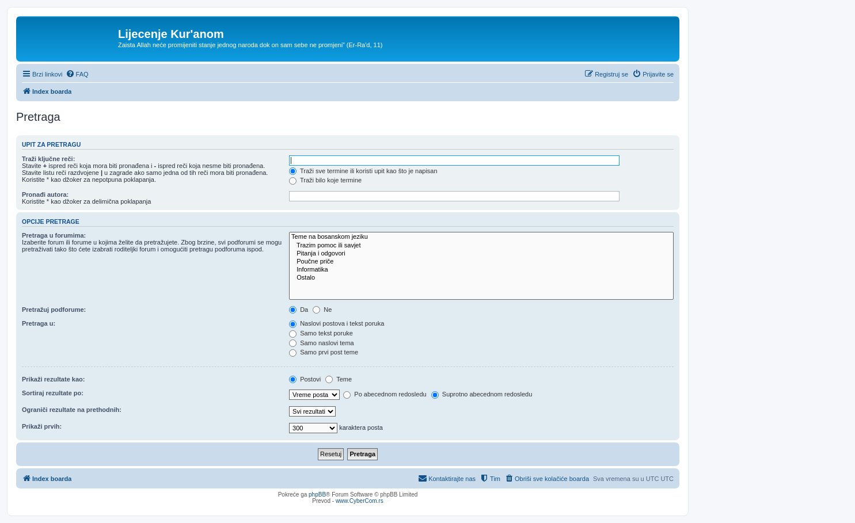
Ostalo (481, 278)
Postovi (305, 379)
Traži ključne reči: (48, 158)
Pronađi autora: (45, 194)
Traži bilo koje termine (325, 180)
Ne (322, 309)
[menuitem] (77, 74)
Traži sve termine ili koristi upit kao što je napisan (363, 170)
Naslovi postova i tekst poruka (336, 323)
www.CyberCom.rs (359, 501)
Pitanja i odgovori (481, 254)
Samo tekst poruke (321, 333)
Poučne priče (481, 262)
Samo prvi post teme (323, 352)
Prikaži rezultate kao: (53, 379)
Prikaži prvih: (42, 426)
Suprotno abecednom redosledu (482, 394)
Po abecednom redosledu (384, 394)
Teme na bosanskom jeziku (481, 237)
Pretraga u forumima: (54, 235)
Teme (338, 379)
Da (298, 309)
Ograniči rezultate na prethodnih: (71, 409)
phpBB (317, 494)
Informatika (481, 270)
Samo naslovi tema (321, 342)
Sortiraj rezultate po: (52, 393)
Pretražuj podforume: (54, 309)
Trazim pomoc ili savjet (481, 246)
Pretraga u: (38, 323)
